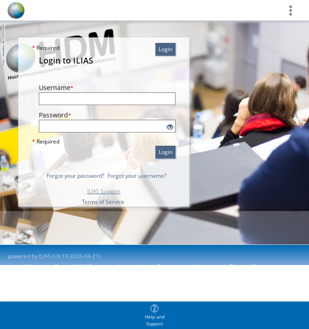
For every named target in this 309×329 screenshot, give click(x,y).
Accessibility (133, 267)
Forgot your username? (136, 176)
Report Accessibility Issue (189, 267)
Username (56, 87)
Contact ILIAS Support (81, 267)
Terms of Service (103, 202)
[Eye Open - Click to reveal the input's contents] (170, 127)
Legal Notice (29, 267)
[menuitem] (154, 315)
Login (165, 49)
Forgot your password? (75, 176)
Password (55, 115)
